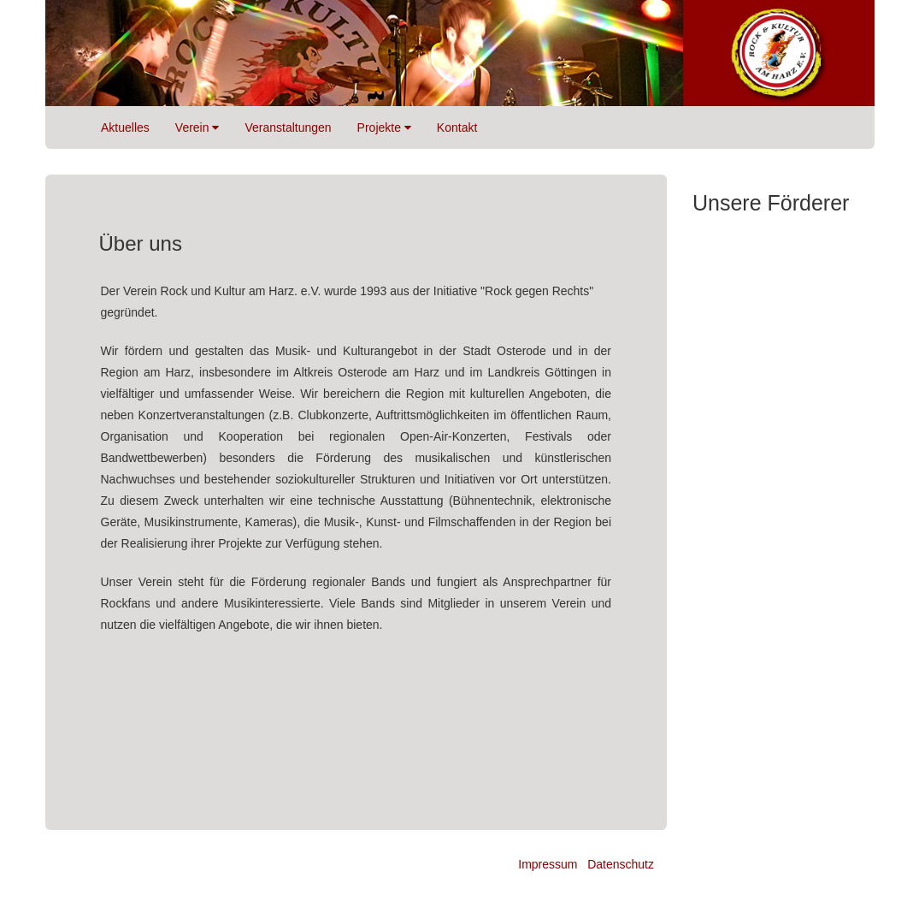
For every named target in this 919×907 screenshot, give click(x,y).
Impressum (547, 864)
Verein (197, 127)
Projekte (384, 127)
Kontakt (457, 127)
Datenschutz (620, 864)
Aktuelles (125, 127)
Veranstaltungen (287, 127)
